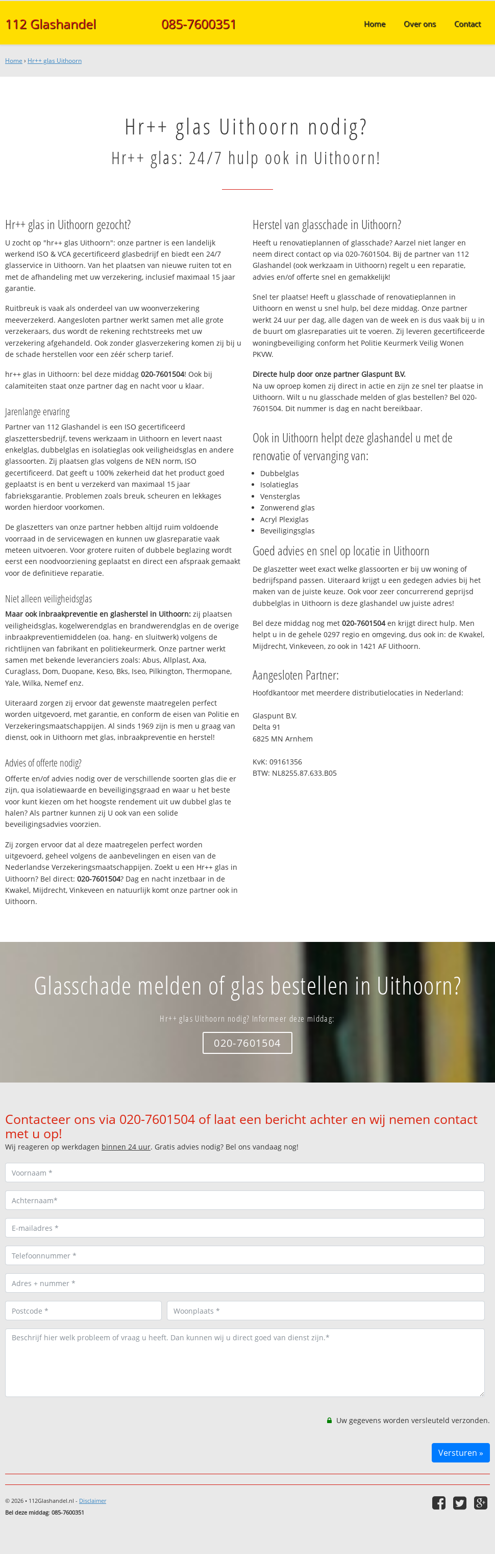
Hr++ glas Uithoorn (55, 60)
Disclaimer (92, 1500)
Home (13, 60)
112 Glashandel (50, 23)
